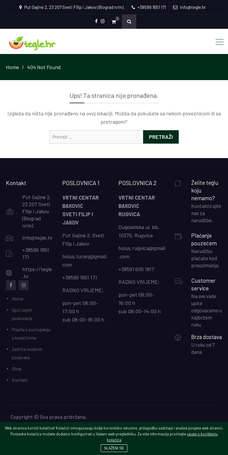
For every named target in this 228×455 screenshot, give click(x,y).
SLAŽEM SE (114, 448)
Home (17, 298)
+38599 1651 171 (79, 277)
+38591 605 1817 (136, 269)
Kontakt (20, 380)
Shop (17, 368)
